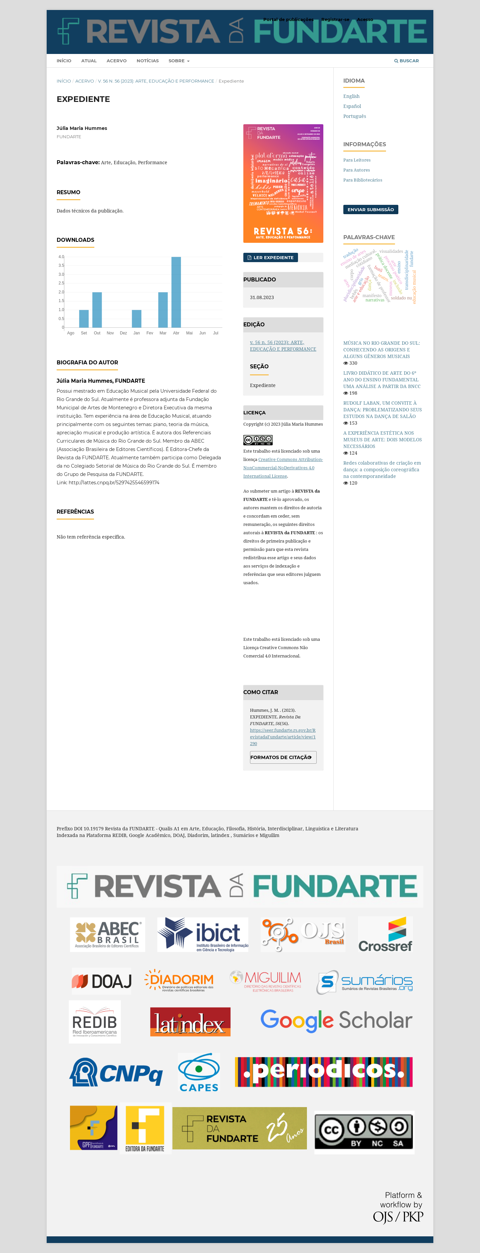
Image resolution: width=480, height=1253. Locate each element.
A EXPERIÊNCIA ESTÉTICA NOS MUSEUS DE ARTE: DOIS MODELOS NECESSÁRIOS (382, 439)
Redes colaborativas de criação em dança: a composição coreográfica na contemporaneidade (382, 469)
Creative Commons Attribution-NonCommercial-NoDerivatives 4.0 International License (283, 467)
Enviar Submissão (371, 209)
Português (354, 116)
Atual (89, 60)
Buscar (406, 60)
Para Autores (356, 170)
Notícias (148, 60)
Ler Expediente (273, 257)
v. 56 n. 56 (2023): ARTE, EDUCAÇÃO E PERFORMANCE (156, 81)
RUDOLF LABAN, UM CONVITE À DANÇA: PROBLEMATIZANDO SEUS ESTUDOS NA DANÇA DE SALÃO (382, 409)
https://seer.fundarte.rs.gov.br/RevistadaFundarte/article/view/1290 (283, 736)
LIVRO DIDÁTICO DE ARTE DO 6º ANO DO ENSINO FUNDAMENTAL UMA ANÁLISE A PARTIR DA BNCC (382, 379)
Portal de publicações (288, 19)
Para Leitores (357, 160)
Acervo (117, 60)
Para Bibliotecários (362, 180)
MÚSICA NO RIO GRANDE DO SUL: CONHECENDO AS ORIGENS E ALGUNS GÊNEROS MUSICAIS (381, 349)
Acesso (365, 19)
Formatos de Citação (280, 757)
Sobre (177, 60)
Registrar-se (335, 19)
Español (352, 106)
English (351, 96)
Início (64, 60)
